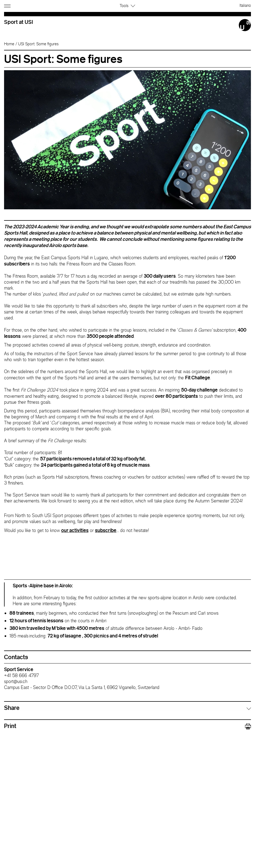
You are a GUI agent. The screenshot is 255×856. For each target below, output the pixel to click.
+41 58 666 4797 (21, 675)
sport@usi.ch (15, 681)
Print (127, 726)
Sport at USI (18, 21)
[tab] (127, 707)
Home (9, 43)
